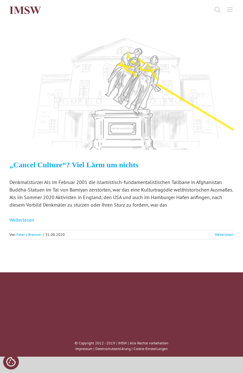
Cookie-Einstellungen (150, 348)
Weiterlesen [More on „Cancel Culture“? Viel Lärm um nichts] (224, 234)
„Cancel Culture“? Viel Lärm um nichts (73, 165)
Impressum (84, 348)
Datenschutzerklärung (113, 348)
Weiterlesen (21, 220)
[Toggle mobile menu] (230, 9)
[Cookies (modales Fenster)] (11, 362)
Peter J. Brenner (28, 234)
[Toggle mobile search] (217, 9)
